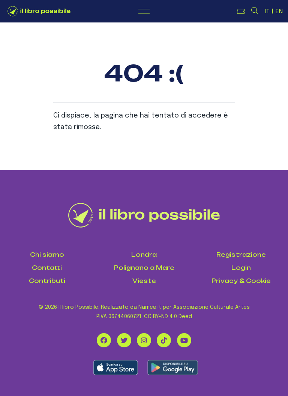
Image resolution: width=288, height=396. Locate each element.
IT (267, 12)
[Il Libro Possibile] (144, 215)
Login (241, 267)
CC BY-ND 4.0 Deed (168, 316)
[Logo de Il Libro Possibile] (39, 11)
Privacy (225, 280)
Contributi (47, 280)
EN (279, 12)
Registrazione (241, 254)
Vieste (144, 280)
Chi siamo (47, 254)
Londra (144, 254)
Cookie (258, 280)
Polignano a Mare (144, 267)
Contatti (47, 267)
